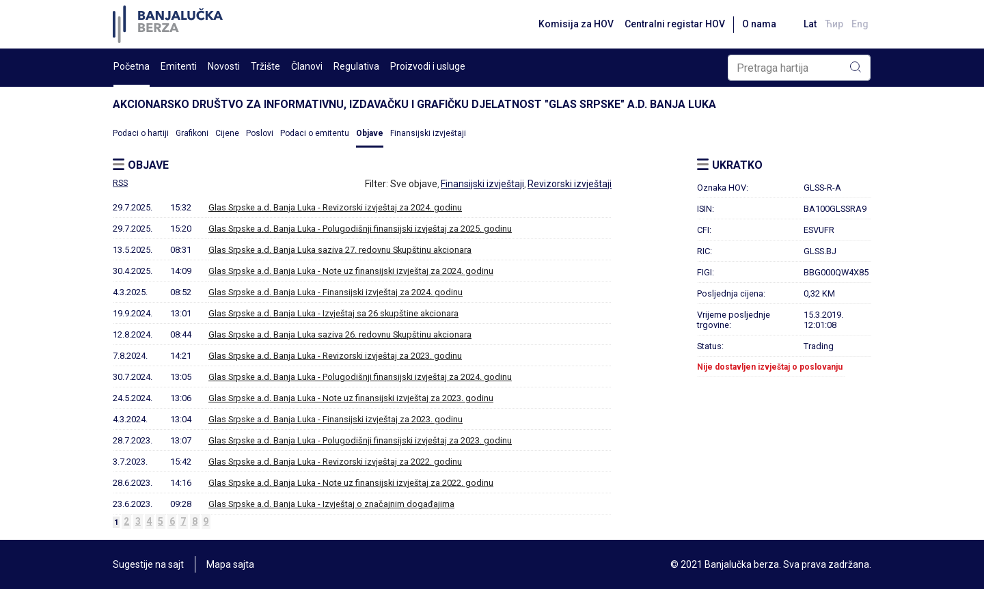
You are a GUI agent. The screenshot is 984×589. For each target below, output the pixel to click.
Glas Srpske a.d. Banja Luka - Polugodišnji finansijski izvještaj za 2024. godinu (360, 377)
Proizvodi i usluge (427, 66)
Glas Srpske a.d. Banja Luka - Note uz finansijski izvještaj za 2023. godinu (350, 398)
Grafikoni (192, 133)
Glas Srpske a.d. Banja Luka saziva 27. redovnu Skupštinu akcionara (340, 250)
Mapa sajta (230, 564)
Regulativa (356, 66)
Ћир (834, 23)
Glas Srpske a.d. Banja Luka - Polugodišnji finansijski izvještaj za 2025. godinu (360, 228)
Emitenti (179, 66)
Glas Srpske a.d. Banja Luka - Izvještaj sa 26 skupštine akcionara (333, 313)
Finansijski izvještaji (428, 133)
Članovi (307, 66)
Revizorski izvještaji (570, 183)
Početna (131, 66)
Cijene (227, 133)
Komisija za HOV (576, 23)
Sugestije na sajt (148, 564)
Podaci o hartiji (141, 133)
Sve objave (413, 183)
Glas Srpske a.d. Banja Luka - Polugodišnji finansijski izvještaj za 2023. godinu (360, 440)
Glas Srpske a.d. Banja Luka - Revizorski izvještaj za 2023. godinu (335, 356)
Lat (810, 23)
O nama (759, 23)
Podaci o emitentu (314, 133)
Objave (369, 133)
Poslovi (259, 133)
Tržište (265, 66)
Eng (860, 23)
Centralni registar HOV (675, 23)
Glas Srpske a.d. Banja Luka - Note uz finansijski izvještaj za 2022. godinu (350, 483)
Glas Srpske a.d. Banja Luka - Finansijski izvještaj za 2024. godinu (335, 292)
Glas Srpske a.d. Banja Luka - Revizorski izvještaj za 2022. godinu (335, 461)
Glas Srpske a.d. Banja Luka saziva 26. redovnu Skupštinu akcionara (340, 334)
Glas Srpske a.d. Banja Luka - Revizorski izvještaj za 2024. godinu (335, 207)
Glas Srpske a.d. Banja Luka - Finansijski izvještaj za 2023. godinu (335, 419)
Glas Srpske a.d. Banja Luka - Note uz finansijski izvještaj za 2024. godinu (350, 271)
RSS (120, 183)
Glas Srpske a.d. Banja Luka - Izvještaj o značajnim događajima (331, 504)
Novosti (224, 66)
